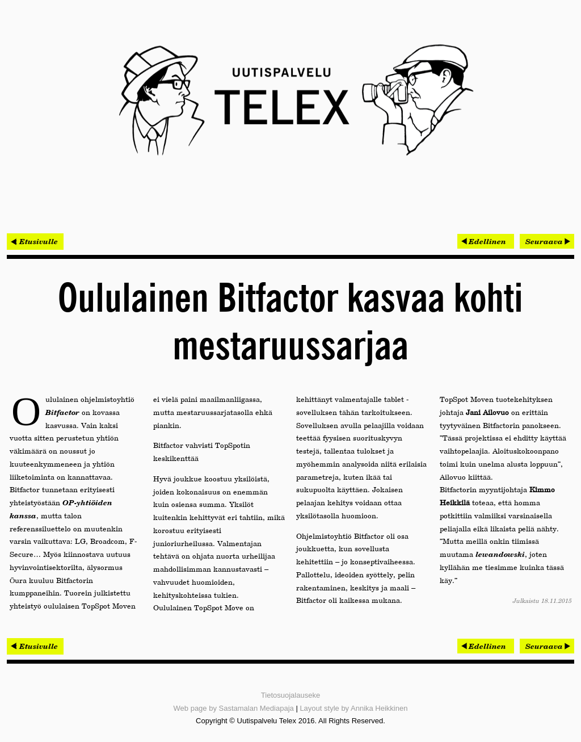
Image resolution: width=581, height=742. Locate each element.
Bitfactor (62, 412)
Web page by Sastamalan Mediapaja (234, 708)
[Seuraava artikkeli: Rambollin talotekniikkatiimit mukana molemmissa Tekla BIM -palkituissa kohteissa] (547, 241)
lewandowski (500, 554)
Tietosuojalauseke (290, 695)
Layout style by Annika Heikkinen (353, 708)
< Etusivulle (35, 241)
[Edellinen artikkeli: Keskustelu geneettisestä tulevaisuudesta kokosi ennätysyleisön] (485, 241)
